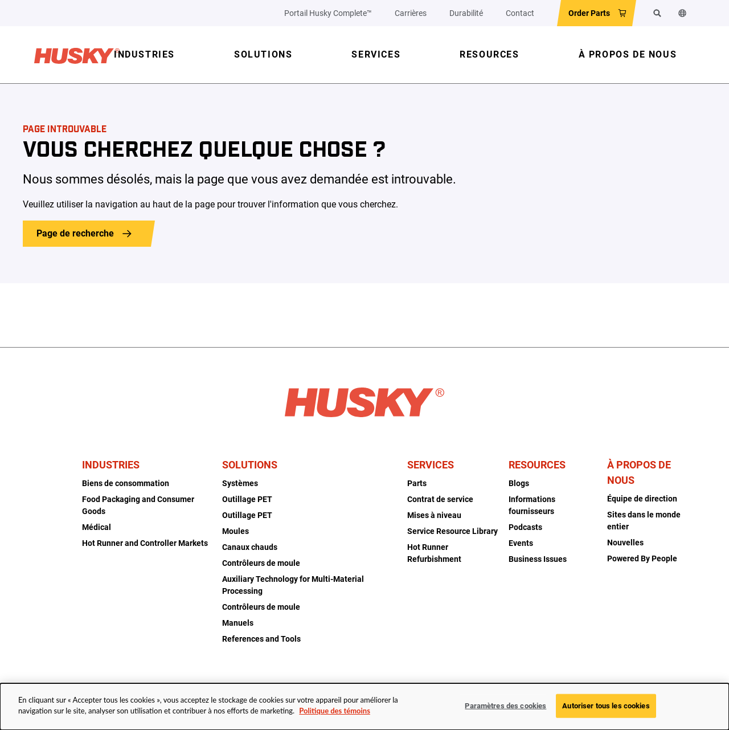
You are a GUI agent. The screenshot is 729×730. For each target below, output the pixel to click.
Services (430, 465)
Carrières (411, 13)
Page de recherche (75, 233)
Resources (537, 465)
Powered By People (642, 558)
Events (521, 543)
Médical (96, 527)
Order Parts (589, 13)
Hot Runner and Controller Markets (145, 543)
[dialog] (364, 706)
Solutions (249, 465)
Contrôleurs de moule (261, 563)
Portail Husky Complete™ (328, 13)
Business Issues (538, 559)
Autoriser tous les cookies (605, 706)
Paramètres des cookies (505, 706)
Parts (417, 483)
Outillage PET (247, 499)
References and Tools (261, 638)
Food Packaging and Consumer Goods (138, 505)
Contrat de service (440, 499)
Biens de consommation (125, 483)
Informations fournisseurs (532, 505)
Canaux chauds (249, 547)
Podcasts (525, 527)
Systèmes (240, 483)
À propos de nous (639, 472)
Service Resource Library (452, 531)
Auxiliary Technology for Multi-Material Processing (293, 585)
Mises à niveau (434, 515)
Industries (111, 465)
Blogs (519, 483)
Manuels (237, 622)
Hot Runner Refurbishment (434, 553)
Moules (235, 531)
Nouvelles (625, 542)
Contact (520, 13)
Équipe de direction (642, 498)
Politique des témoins (334, 710)
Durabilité (466, 13)
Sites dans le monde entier (644, 520)
